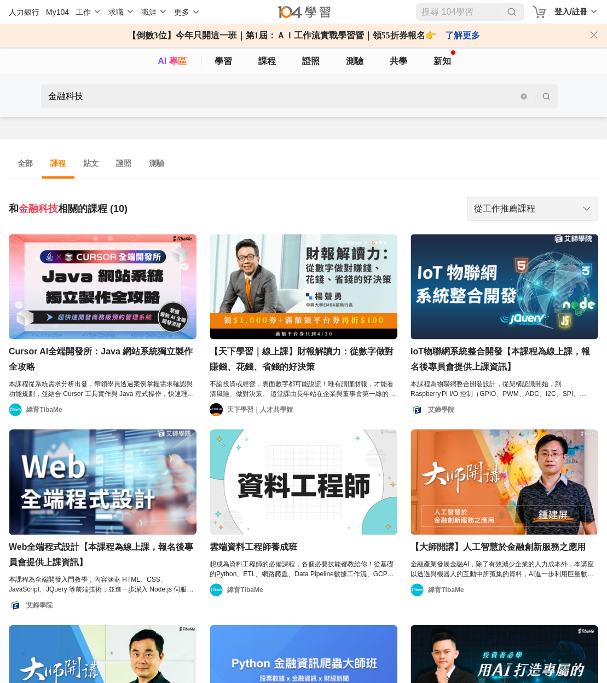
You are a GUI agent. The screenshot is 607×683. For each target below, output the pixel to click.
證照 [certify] (311, 61)
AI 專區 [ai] (172, 61)
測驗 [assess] (354, 61)
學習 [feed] (223, 61)
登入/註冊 (570, 11)
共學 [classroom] (398, 61)
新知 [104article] (444, 58)
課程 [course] (267, 61)
